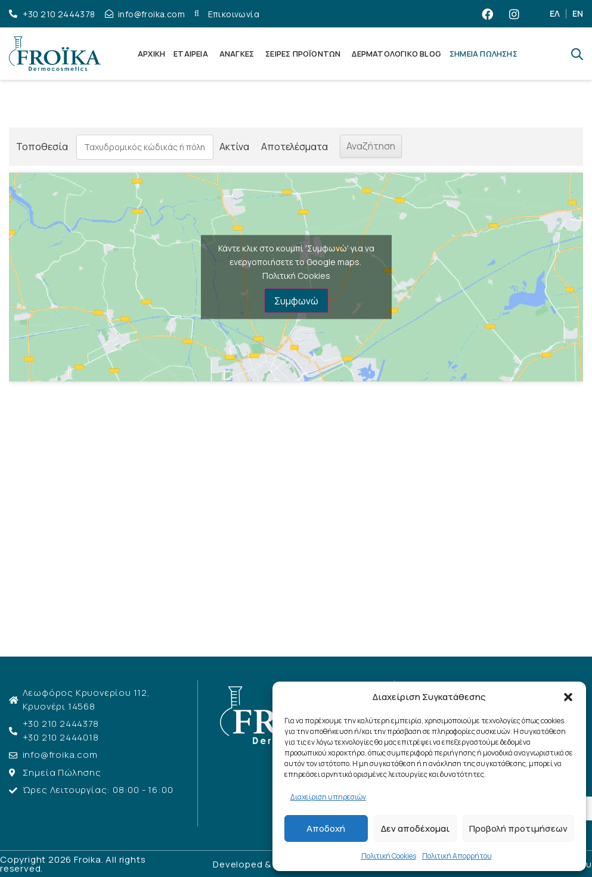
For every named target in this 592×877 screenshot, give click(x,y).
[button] (568, 697)
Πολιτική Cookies (388, 856)
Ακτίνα (232, 146)
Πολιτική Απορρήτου (457, 856)
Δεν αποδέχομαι (415, 828)
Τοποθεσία (42, 146)
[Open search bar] (577, 54)
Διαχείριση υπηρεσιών (328, 797)
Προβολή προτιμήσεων (518, 828)
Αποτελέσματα (292, 146)
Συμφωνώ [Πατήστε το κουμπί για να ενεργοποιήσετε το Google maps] (296, 300)
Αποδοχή (325, 828)
